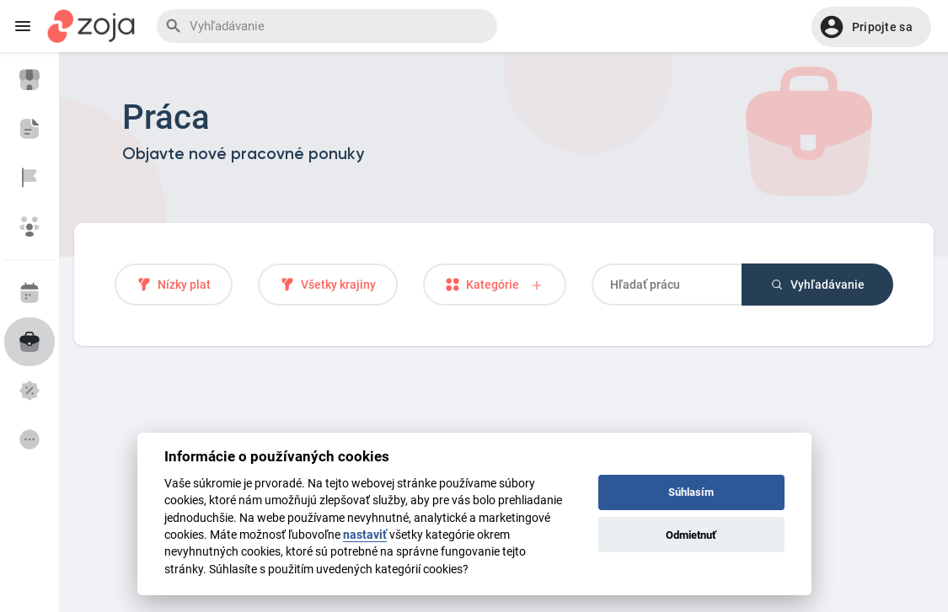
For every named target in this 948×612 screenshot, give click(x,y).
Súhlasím (691, 492)
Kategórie (494, 285)
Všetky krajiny (328, 284)
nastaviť (365, 534)
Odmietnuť (691, 535)
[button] (871, 27)
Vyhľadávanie (817, 284)
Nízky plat (174, 284)
